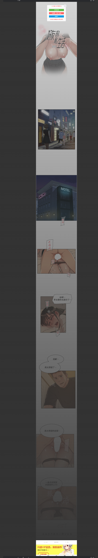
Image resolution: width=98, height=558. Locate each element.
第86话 (2, 215)
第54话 (2, 134)
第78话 (2, 194)
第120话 (2, 300)
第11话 (2, 26)
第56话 (2, 139)
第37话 (2, 91)
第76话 (2, 189)
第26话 (2, 64)
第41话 (2, 101)
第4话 (2, 8)
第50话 (2, 124)
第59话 (2, 147)
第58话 (2, 144)
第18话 (2, 44)
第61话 (2, 152)
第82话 (2, 204)
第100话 (2, 250)
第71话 (2, 177)
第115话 (2, 287)
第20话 (2, 49)
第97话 (2, 242)
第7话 (2, 16)
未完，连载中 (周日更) (6, 305)
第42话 (2, 104)
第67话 (2, 167)
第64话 (2, 159)
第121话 (2, 303)
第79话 (2, 197)
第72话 (2, 179)
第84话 (2, 210)
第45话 (2, 111)
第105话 (2, 262)
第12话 (2, 28)
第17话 (2, 41)
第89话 (2, 222)
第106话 (2, 265)
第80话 (2, 199)
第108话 (2, 270)
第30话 (2, 74)
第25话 (2, 61)
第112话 (2, 280)
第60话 (2, 149)
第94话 (2, 235)
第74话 (2, 184)
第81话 (2, 202)
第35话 (2, 86)
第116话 (2, 290)
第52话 (2, 129)
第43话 (2, 106)
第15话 (2, 36)
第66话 (2, 164)
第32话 (2, 79)
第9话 (2, 21)
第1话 (2, 1)
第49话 (2, 121)
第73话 (2, 182)
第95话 (2, 237)
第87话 (2, 217)
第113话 (2, 282)
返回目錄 (3, 309)
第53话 (2, 132)
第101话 (2, 252)
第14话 (2, 33)
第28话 (2, 69)
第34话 (2, 84)
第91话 (2, 227)
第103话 (2, 257)
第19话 (2, 46)
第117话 (2, 293)
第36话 (2, 89)
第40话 (2, 99)
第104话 (2, 260)
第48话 (2, 119)
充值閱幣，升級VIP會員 (56, 13)
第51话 (2, 127)
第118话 (2, 295)
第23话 (2, 56)
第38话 (2, 94)
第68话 (2, 169)
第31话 (2, 76)
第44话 (2, 109)
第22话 (2, 54)
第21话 (2, 51)
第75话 (2, 187)
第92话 (2, 230)
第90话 (2, 225)
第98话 (2, 245)
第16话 (2, 38)
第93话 (2, 232)
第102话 (2, 255)
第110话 (2, 275)
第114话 (2, 285)
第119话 (2, 298)
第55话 (2, 137)
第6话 (2, 13)
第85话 (2, 212)
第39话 (2, 96)
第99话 (2, 247)
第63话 (2, 157)
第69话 (2, 172)
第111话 (2, 277)
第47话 (2, 116)
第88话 (2, 220)
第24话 (2, 59)
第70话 (2, 174)
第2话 (2, 3)
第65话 (2, 162)
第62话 (2, 154)
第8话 (2, 18)
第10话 (2, 23)
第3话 (2, 6)
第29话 (2, 71)
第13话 (2, 31)
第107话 (2, 267)
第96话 (2, 240)
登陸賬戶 (56, 16)
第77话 (2, 192)
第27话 (2, 66)
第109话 (2, 272)
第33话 (2, 81)
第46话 (2, 114)
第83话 (2, 207)
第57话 (2, 142)
